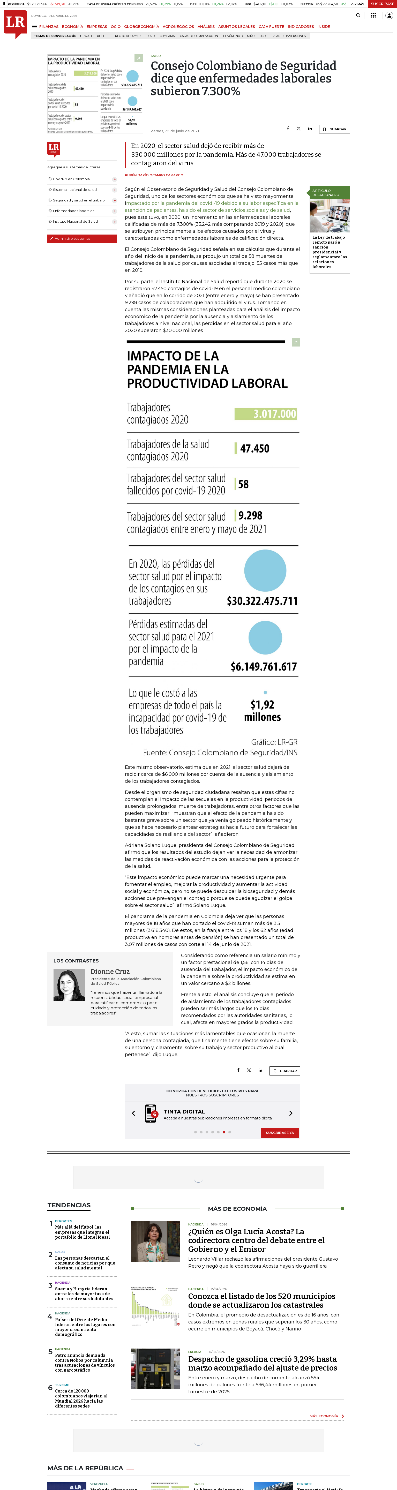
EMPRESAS (97, 26)
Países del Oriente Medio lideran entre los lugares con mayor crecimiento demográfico (85, 1327)
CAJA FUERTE (271, 26)
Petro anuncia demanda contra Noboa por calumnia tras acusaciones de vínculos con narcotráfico (85, 1363)
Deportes (63, 1221)
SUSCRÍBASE (382, 4)
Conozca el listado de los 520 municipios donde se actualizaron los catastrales (261, 1301)
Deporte (304, 1484)
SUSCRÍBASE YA (280, 1133)
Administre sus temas (70, 238)
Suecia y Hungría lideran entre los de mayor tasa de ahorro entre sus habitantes (84, 1293)
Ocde (263, 36)
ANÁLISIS (206, 26)
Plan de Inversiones (289, 36)
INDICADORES (301, 26)
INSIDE (324, 26)
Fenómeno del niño (238, 36)
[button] (132, 1114)
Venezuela (99, 1484)
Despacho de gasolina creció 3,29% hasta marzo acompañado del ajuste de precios (262, 1363)
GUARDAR (335, 129)
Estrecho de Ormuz (125, 36)
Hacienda (62, 1282)
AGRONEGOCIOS (178, 26)
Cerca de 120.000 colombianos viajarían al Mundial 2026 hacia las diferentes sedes (81, 1399)
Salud (60, 1252)
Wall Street (94, 36)
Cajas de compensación (199, 36)
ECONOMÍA (72, 26)
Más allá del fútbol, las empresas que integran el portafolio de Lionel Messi (82, 1232)
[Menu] (35, 26)
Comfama (167, 36)
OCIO (116, 26)
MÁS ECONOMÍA (324, 1416)
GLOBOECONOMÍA (141, 26)
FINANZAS (48, 26)
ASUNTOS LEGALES (236, 26)
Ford (151, 36)
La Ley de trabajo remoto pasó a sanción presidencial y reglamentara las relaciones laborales (329, 252)
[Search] (358, 15)
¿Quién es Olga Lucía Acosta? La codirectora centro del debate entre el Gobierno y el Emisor (256, 1240)
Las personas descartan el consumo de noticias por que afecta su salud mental (85, 1263)
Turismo (62, 1385)
